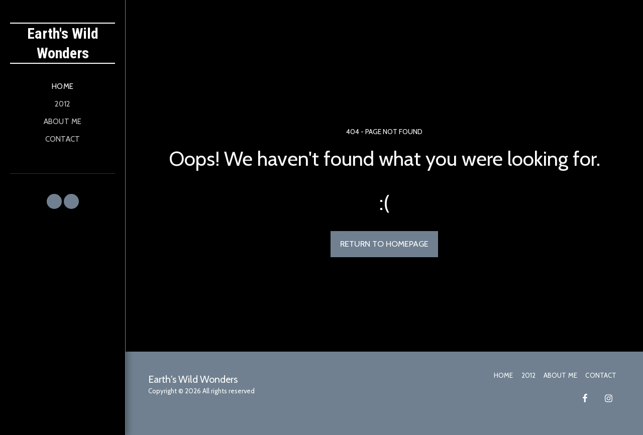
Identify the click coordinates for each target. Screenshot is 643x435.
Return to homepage (384, 244)
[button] (54, 201)
